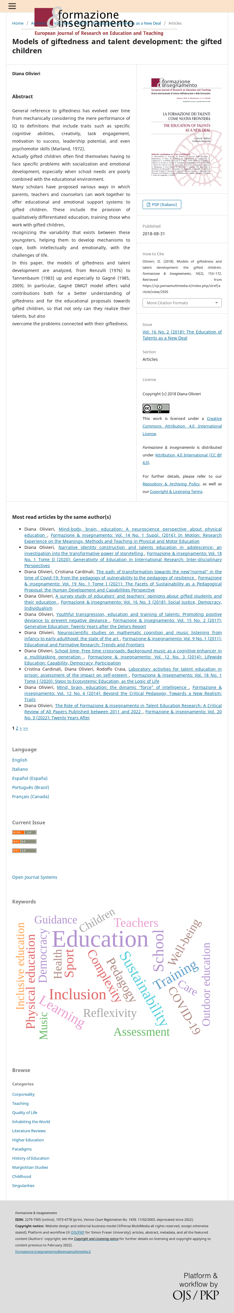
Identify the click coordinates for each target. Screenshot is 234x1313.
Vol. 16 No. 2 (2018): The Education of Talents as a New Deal (107, 23)
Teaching (20, 1103)
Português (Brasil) (30, 787)
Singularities (23, 1185)
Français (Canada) (30, 796)
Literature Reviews (29, 1130)
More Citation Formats (167, 303)
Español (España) (30, 778)
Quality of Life (24, 1112)
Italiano (20, 769)
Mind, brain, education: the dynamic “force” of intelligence (123, 687)
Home (17, 23)
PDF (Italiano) (164, 204)
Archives (38, 23)
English (19, 760)
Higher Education (28, 1140)
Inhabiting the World (31, 1121)
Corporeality (23, 1094)
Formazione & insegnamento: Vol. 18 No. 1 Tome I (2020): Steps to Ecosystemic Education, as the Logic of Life (123, 678)
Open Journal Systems (34, 877)
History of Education (30, 1158)
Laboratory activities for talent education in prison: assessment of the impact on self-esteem (123, 672)
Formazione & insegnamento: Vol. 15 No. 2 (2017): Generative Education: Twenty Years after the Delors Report (123, 623)
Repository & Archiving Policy (171, 484)
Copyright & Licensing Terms (176, 491)
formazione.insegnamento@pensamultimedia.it (53, 1251)
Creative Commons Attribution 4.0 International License (182, 426)
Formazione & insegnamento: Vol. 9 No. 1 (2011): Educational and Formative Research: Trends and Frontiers (123, 642)
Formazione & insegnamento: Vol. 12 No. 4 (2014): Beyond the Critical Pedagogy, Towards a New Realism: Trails (123, 693)
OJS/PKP (77, 1232)
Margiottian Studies (30, 1167)
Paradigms (22, 1149)
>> (25, 728)
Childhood (21, 1176)
